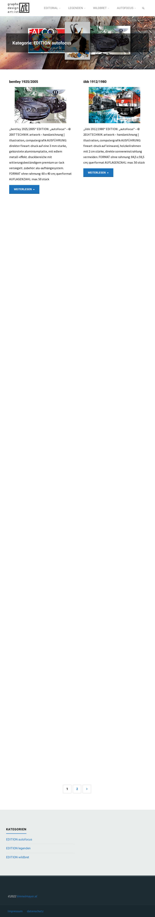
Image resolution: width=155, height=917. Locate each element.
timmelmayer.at (27, 896)
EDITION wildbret (17, 857)
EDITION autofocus (19, 839)
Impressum (15, 911)
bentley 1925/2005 (23, 82)
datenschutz (35, 911)
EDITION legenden (18, 848)
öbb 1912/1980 (94, 82)
